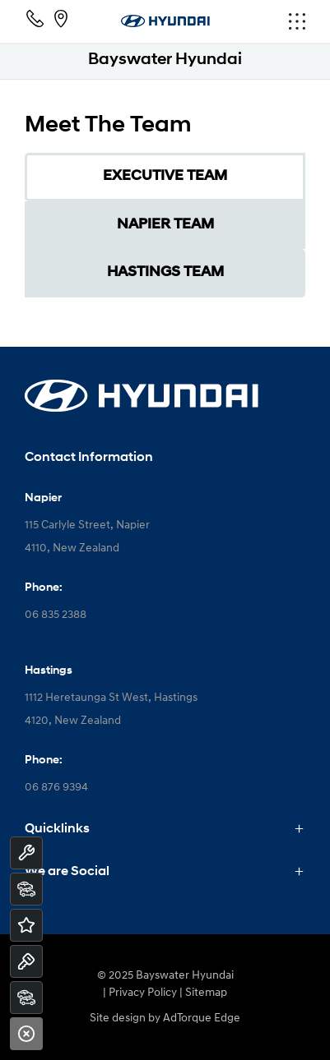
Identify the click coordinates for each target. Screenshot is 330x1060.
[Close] (26, 1033)
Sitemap (206, 993)
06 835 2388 (55, 615)
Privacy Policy (143, 993)
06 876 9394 (56, 787)
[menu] (258, 21)
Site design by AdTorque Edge (165, 1018)
